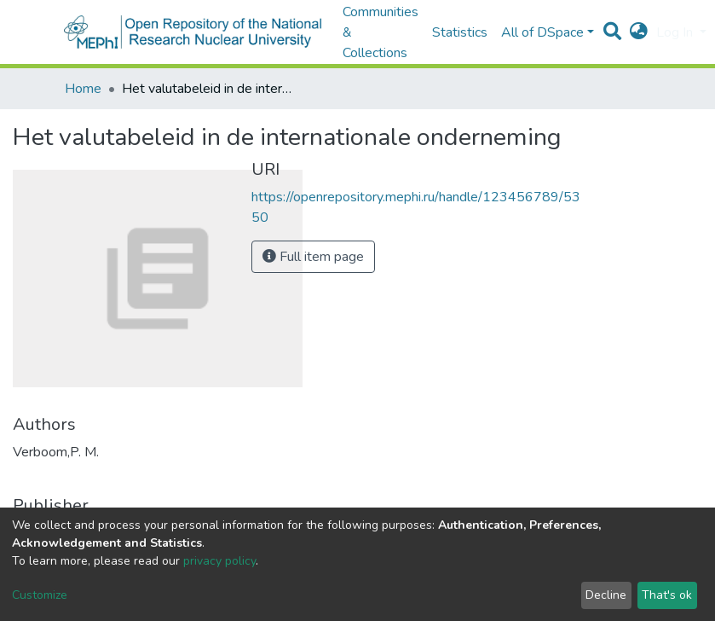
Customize (39, 595)
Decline (605, 595)
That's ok (667, 595)
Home (83, 88)
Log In (676, 32)
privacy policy (219, 561)
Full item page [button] (313, 256)
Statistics (459, 32)
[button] (639, 32)
